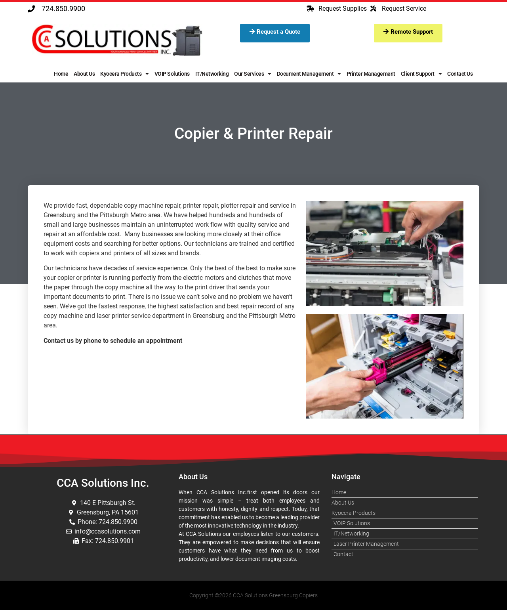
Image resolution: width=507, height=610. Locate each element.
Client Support (421, 73)
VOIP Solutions (172, 74)
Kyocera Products (124, 73)
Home (61, 74)
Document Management (309, 73)
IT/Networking (212, 74)
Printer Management (371, 74)
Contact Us (460, 74)
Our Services (252, 73)
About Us (84, 74)
